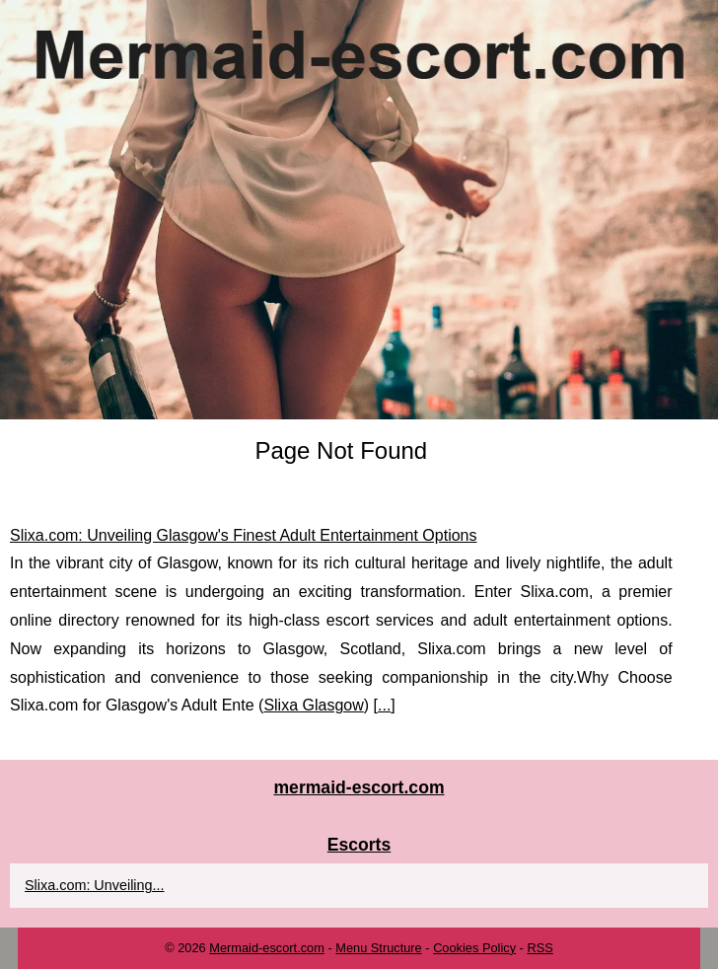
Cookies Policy (474, 947)
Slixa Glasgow (313, 705)
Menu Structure (378, 947)
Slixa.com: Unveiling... (95, 885)
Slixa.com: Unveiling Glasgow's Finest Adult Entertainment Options (243, 535)
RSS (539, 947)
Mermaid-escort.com (266, 947)
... (384, 705)
